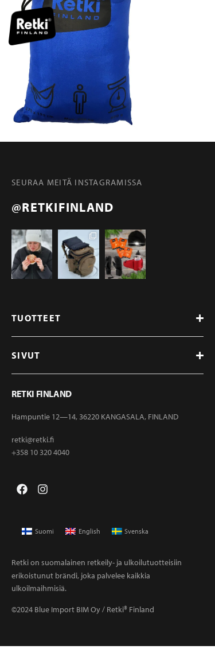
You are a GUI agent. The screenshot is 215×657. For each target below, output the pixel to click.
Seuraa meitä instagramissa (77, 182)
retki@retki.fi (32, 450)
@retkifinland (62, 207)
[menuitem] (38, 542)
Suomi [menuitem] (44, 542)
